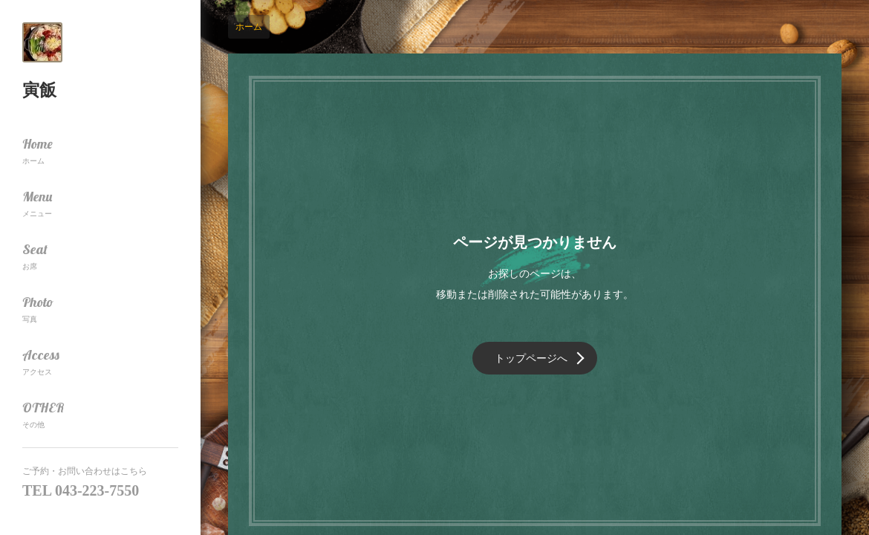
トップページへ (531, 358)
